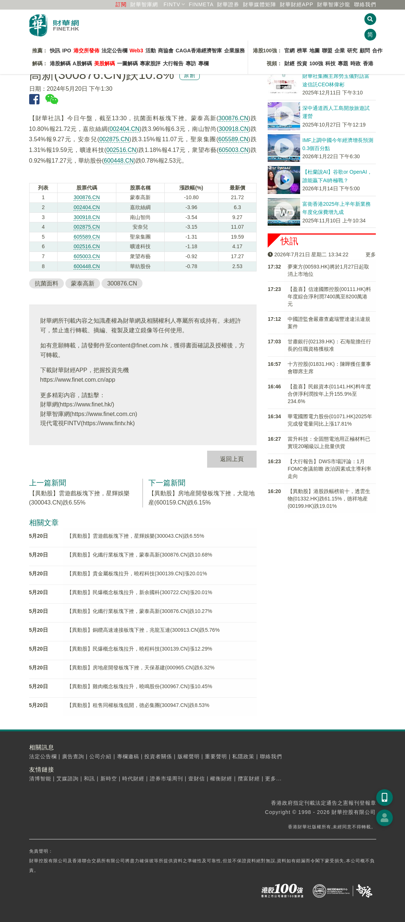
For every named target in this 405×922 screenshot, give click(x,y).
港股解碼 (60, 63)
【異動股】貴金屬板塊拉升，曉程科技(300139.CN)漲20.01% (137, 573)
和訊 (89, 778)
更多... (273, 778)
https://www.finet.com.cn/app (78, 380)
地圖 (314, 50)
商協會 (166, 50)
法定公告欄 (114, 50)
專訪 (191, 63)
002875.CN (114, 139)
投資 (302, 63)
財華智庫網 (144, 4)
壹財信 (196, 778)
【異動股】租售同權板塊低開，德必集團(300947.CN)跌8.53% (138, 705)
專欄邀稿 (128, 756)
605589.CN (233, 139)
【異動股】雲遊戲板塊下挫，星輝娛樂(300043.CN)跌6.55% (135, 536)
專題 (343, 63)
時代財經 (133, 778)
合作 (377, 50)
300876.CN (233, 118)
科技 (330, 63)
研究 (352, 50)
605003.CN (233, 150)
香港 (368, 63)
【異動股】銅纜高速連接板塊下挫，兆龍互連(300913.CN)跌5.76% (143, 630)
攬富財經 (249, 778)
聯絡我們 (365, 4)
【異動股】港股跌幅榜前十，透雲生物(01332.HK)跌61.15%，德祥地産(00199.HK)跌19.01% (329, 498)
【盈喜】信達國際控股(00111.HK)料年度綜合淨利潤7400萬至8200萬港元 (329, 296)
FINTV (172, 4)
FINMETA (201, 4)
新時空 (108, 778)
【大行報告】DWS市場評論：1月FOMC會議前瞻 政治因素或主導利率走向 (329, 468)
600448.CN (119, 160)
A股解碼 (82, 63)
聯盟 (327, 50)
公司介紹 (100, 756)
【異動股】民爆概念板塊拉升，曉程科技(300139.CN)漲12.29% (139, 649)
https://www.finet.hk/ (86, 404)
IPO (66, 50)
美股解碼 (104, 63)
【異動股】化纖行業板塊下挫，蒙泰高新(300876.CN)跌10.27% (139, 611)
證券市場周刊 (166, 778)
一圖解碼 (127, 63)
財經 (289, 63)
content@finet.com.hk (139, 345)
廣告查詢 (73, 756)
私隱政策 (243, 756)
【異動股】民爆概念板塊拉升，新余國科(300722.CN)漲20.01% (139, 592)
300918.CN (233, 129)
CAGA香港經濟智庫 (199, 50)
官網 (289, 50)
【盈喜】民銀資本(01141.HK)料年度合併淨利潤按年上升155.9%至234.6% (329, 394)
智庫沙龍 (333, 4)
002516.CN (121, 150)
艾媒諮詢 (67, 778)
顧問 (365, 50)
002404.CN (125, 129)
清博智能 (40, 778)
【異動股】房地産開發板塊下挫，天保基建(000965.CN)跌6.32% (140, 667)
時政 (355, 63)
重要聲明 (216, 756)
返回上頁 (232, 459)
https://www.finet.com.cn (103, 414)
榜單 (302, 50)
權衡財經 (221, 778)
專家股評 (150, 63)
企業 (339, 50)
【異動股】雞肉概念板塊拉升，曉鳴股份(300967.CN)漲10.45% (139, 686)
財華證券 (228, 4)
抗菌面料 (46, 283)
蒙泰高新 (83, 283)
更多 (370, 254)
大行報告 (173, 63)
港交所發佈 (86, 50)
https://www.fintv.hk (108, 423)
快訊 (55, 50)
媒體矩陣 (259, 4)
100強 (316, 63)
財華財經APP (296, 4)
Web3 (136, 50)
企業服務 (234, 50)
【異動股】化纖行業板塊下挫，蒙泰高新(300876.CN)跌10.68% (139, 555)
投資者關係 (158, 756)
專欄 (203, 63)
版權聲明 (189, 756)
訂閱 (121, 4)
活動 (150, 50)
